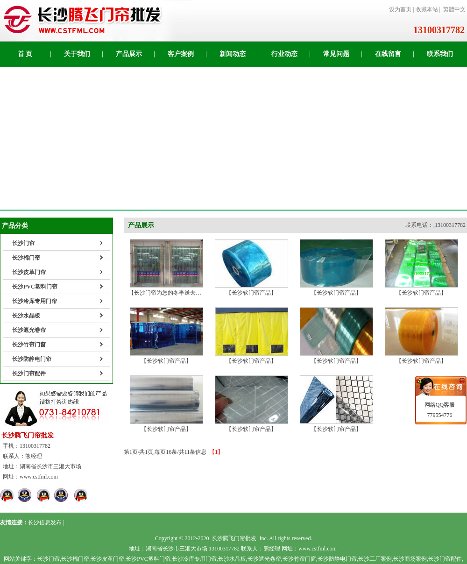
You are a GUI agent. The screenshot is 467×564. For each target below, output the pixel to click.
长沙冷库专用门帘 (34, 301)
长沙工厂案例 (375, 559)
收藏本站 (427, 9)
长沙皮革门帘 (29, 272)
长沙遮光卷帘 (29, 330)
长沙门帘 (23, 243)
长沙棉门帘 (26, 257)
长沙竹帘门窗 (29, 344)
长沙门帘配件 (29, 373)
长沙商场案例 (410, 559)
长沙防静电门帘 (31, 359)
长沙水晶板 (26, 315)
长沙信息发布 (45, 522)
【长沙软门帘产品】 (251, 289)
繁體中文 (454, 9)
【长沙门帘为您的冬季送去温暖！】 (173, 289)
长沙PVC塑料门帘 (34, 286)
